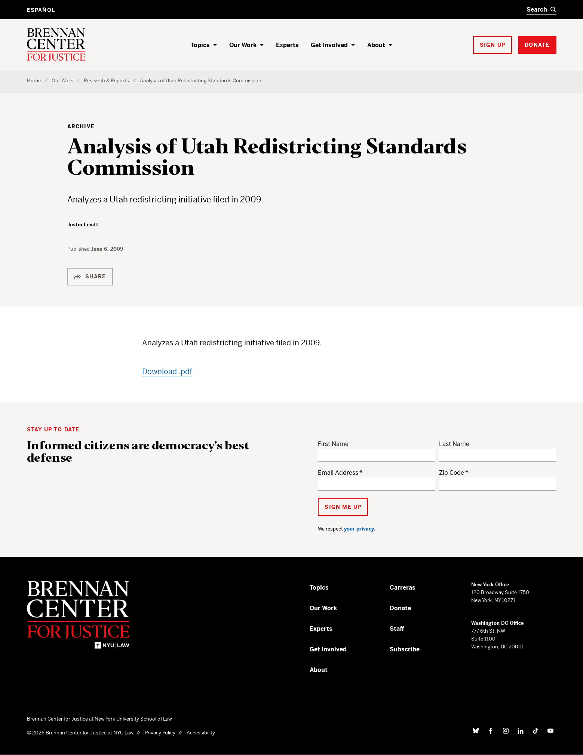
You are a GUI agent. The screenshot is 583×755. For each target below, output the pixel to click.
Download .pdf (167, 371)
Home (34, 80)
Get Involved (329, 45)
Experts (287, 45)
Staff (397, 629)
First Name (333, 444)
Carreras (402, 588)
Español (41, 10)
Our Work (243, 45)
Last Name (454, 444)
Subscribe (405, 649)
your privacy (359, 529)
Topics (200, 45)
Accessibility (201, 733)
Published (79, 249)
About (376, 45)
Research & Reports (106, 80)
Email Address (338, 473)
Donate (400, 608)
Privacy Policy (160, 733)
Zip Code (451, 473)
